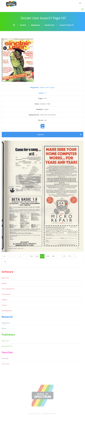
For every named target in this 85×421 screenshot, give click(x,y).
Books (4, 328)
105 (31, 256)
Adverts (41, 134)
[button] (82, 9)
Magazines (35, 25)
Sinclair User (49, 25)
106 (36, 256)
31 (42, 93)
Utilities (4, 300)
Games (4, 283)
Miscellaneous (7, 310)
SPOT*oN (5, 364)
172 (69, 256)
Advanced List (7, 346)
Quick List (5, 278)
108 (47, 256)
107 (42, 256)
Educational (6, 294)
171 (64, 256)
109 (53, 256)
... (25, 256)
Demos (4, 305)
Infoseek (5, 358)
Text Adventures (8, 289)
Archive (23, 25)
